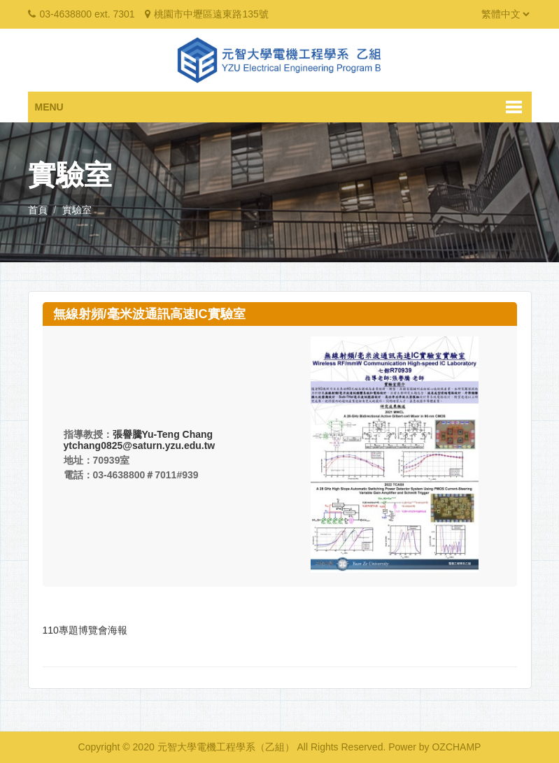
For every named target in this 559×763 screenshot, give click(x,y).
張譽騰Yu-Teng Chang (163, 434)
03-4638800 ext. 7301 (86, 14)
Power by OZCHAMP (434, 747)
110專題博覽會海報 (85, 630)
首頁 (38, 209)
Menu (49, 107)
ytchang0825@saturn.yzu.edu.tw (139, 445)
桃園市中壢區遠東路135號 (211, 14)
